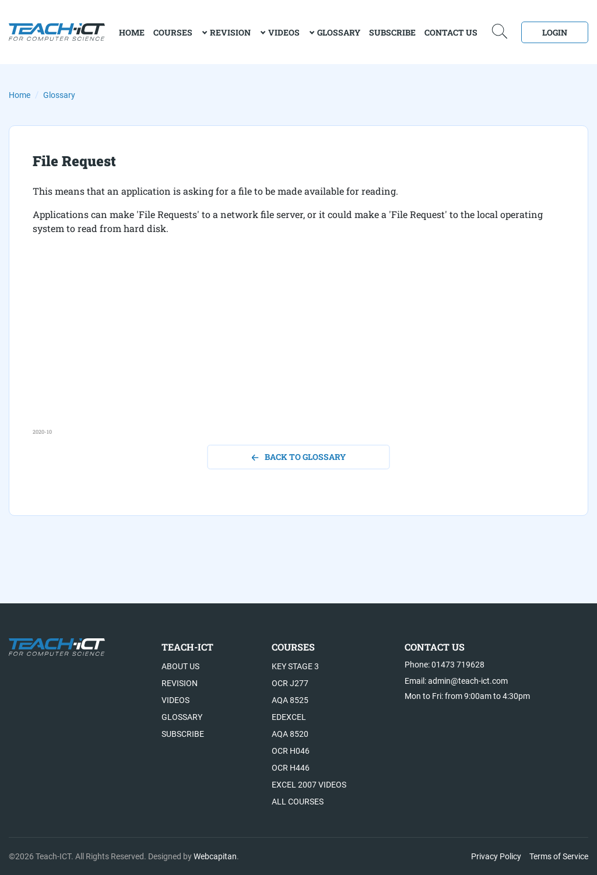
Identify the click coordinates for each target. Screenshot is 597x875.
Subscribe (392, 32)
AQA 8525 (290, 700)
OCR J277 (290, 683)
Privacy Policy (496, 856)
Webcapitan (215, 856)
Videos (284, 32)
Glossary (338, 32)
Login (554, 32)
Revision (230, 32)
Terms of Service (558, 856)
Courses (172, 32)
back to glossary (299, 456)
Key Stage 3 (295, 666)
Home (19, 95)
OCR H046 (291, 750)
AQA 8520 (290, 734)
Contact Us (450, 32)
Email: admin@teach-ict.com (456, 681)
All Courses (298, 801)
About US (180, 666)
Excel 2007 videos (309, 784)
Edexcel (289, 717)
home (132, 32)
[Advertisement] (298, 346)
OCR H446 (291, 767)
